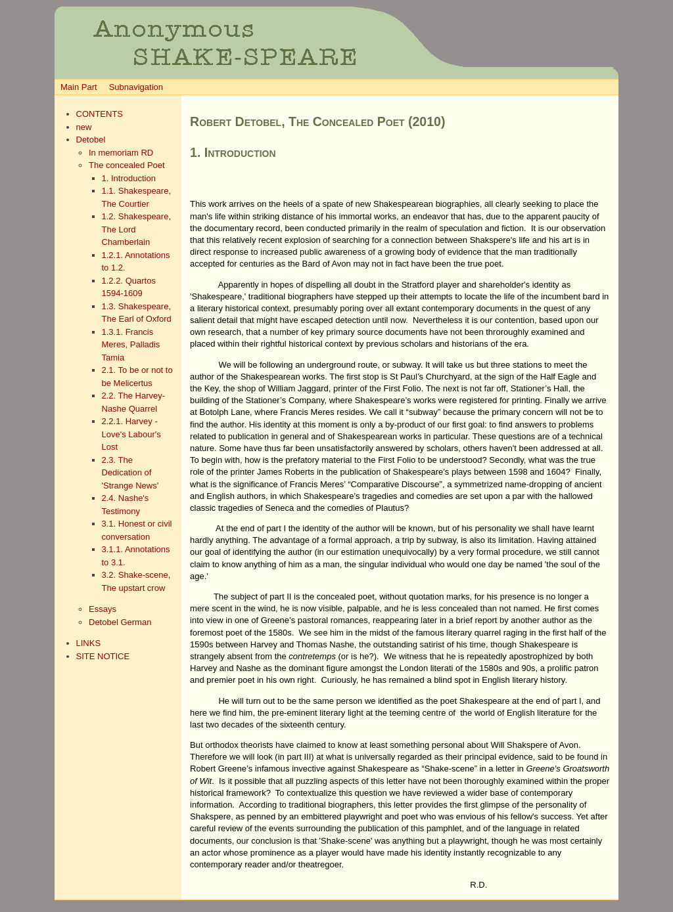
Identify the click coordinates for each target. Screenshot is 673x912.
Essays (102, 609)
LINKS (88, 643)
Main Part (78, 87)
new (84, 127)
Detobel (91, 139)
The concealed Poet (127, 165)
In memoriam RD (121, 153)
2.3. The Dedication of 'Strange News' (130, 472)
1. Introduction (129, 178)
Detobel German (120, 622)
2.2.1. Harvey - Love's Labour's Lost (131, 434)
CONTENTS (100, 114)
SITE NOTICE (103, 656)
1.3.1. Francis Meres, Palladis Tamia (131, 344)
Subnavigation (136, 87)
